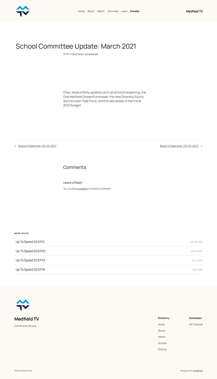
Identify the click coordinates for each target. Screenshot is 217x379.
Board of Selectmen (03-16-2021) (37, 146)
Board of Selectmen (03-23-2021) (179, 146)
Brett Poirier (78, 54)
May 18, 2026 (197, 251)
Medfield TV (194, 11)
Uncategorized (91, 54)
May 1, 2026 (197, 269)
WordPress (198, 370)
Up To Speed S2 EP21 (30, 242)
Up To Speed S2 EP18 (30, 269)
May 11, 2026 (197, 260)
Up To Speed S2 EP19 (30, 260)
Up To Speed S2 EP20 (30, 251)
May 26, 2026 (197, 241)
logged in (83, 188)
